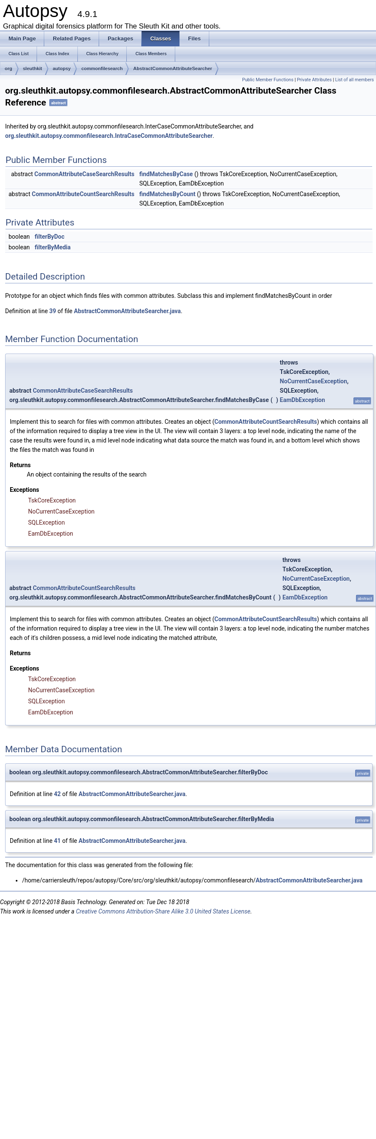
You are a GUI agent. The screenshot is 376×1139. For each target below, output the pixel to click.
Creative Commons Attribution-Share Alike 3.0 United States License (163, 911)
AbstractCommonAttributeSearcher (172, 68)
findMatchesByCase (166, 174)
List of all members (354, 80)
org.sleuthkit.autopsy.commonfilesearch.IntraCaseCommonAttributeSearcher (109, 135)
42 (57, 794)
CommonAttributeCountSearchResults (83, 194)
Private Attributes (314, 80)
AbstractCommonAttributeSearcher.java (127, 311)
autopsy (62, 68)
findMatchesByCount (167, 194)
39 (52, 311)
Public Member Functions (267, 80)
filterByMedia (52, 247)
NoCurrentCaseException (313, 381)
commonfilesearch (101, 68)
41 (57, 840)
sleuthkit (32, 68)
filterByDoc (49, 236)
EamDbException (302, 400)
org (8, 68)
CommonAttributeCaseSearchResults (84, 174)
